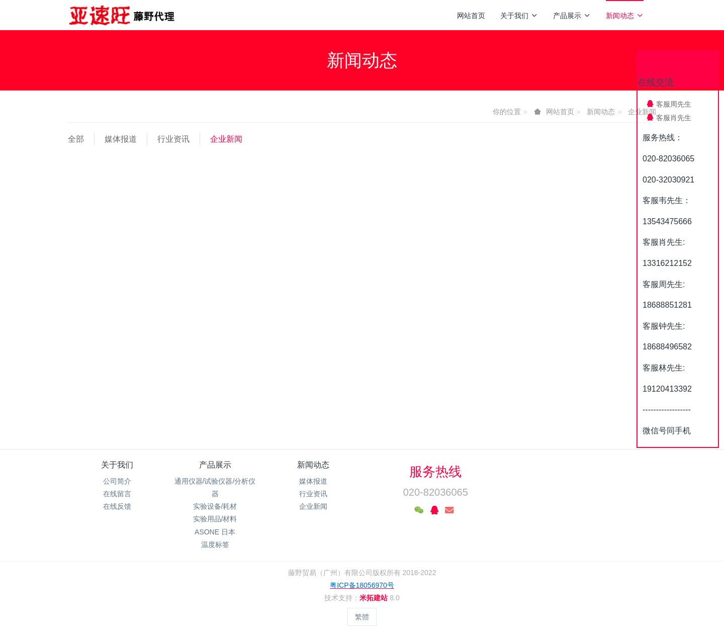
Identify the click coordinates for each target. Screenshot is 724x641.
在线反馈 (117, 506)
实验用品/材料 (215, 519)
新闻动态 (625, 16)
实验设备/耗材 (215, 506)
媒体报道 (121, 139)
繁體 (362, 617)
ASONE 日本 (215, 532)
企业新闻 (226, 139)
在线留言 (117, 494)
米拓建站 (374, 598)
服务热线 (435, 471)
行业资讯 (173, 139)
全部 (76, 139)
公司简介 (117, 481)
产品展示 (572, 16)
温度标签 (215, 544)
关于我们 (519, 16)
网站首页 (471, 16)
